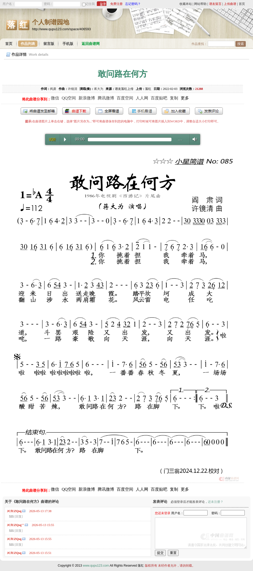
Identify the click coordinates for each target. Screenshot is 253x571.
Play (65, 139)
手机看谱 (142, 111)
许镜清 (72, 89)
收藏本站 (185, 4)
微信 (55, 98)
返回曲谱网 (91, 44)
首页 (242, 4)
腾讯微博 (106, 98)
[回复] (18, 516)
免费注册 (116, 4)
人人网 (142, 98)
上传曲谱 (230, 4)
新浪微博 (86, 98)
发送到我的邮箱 (39, 111)
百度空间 (125, 98)
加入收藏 (176, 111)
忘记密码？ (133, 4)
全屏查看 (109, 111)
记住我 (90, 4)
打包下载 (76, 111)
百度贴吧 (159, 98)
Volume (193, 139)
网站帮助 (200, 4)
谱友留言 (215, 4)
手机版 (67, 44)
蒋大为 (98, 89)
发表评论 (209, 111)
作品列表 (28, 44)
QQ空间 (69, 98)
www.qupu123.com (96, 565)
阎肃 (53, 89)
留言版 (48, 44)
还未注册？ (215, 502)
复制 (174, 98)
